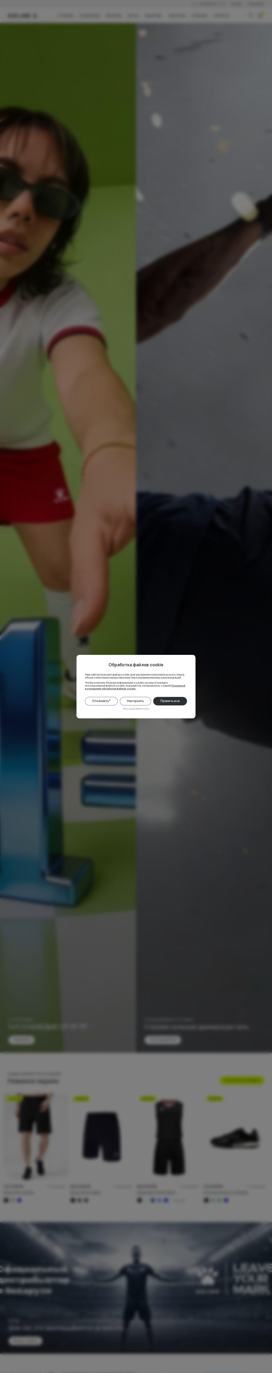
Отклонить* (101, 701)
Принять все (170, 701)
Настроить (135, 701)
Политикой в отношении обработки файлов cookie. (135, 687)
